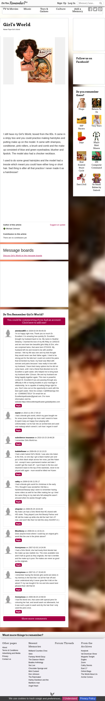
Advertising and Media (11, 653)
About (4, 647)
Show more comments (34, 618)
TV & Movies (10, 8)
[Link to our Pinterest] (100, 9)
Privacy (5, 656)
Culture (61, 8)
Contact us (6, 659)
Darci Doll (81, 180)
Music (27, 8)
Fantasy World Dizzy (36, 657)
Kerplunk (84, 651)
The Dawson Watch (36, 660)
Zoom (83, 662)
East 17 (84, 668)
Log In (71, 3)
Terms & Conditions (10, 650)
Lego (81, 138)
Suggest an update (57, 225)
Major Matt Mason (96, 140)
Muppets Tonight (87, 657)
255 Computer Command (96, 160)
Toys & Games (44, 10)
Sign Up (61, 3)
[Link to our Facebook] (90, 9)
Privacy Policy (87, 698)
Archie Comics (87, 677)
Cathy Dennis (86, 665)
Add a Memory (77, 10)
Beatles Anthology (35, 662)
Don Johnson (33, 674)
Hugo (81, 104)
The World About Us (89, 674)
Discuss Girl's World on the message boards (22, 255)
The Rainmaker (34, 677)
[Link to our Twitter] (95, 9)
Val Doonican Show (89, 654)
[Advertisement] (34, 109)
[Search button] (101, 3)
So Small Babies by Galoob (96, 182)
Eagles (84, 660)
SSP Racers (81, 122)
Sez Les (31, 665)
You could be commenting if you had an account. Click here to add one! (34, 321)
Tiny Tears (96, 121)
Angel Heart (33, 686)
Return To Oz (96, 105)
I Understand (70, 698)
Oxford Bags (86, 671)
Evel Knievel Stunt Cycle (81, 161)
